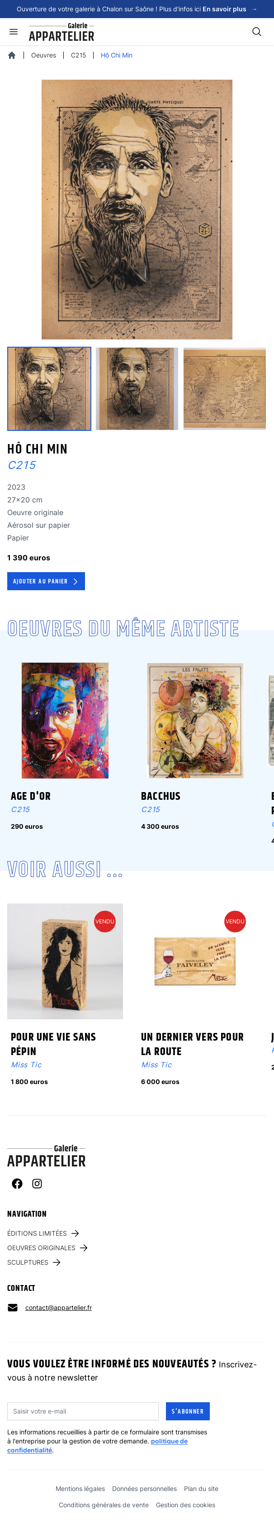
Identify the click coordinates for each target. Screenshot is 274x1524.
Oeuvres (43, 55)
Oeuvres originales (48, 1247)
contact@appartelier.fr (58, 1307)
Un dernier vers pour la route (192, 1044)
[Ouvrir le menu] (14, 32)
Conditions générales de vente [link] (104, 1505)
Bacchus (161, 796)
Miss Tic (26, 1064)
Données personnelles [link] (144, 1488)
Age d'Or (31, 796)
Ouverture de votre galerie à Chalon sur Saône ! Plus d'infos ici (137, 9)
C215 (78, 55)
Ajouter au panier (46, 582)
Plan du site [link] (201, 1488)
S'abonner (188, 1412)
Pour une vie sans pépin (53, 1044)
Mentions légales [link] (80, 1488)
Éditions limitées (43, 1233)
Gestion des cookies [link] (185, 1505)
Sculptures (34, 1262)
